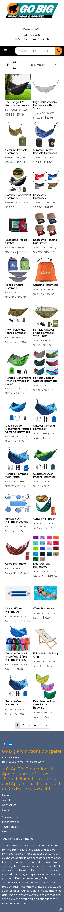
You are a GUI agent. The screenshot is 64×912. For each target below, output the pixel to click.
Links (5, 831)
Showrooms (10, 817)
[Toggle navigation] (5, 50)
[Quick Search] (22, 51)
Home (6, 795)
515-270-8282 (32, 34)
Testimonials (10, 826)
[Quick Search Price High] (48, 51)
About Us (8, 800)
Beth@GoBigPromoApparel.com (33, 39)
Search (6, 809)
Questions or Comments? (18, 838)
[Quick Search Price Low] (36, 51)
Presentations (10, 822)
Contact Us (9, 804)
